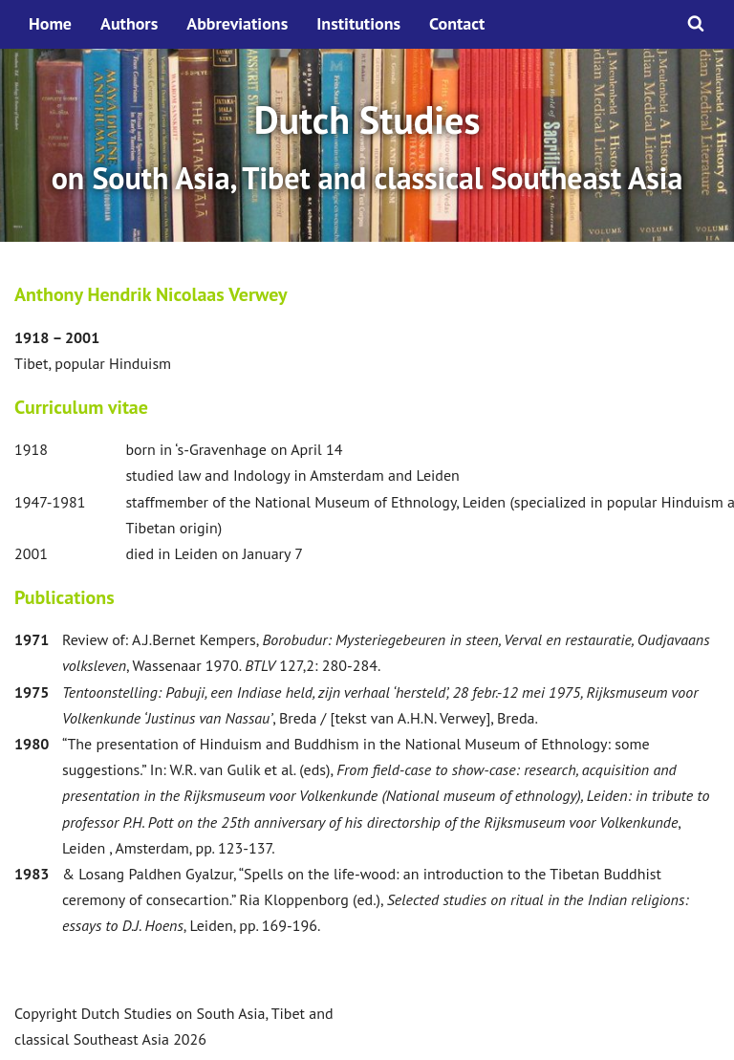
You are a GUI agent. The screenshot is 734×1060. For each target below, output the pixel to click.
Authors (129, 23)
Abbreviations (237, 23)
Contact (457, 23)
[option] (367, 145)
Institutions (358, 23)
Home (50, 23)
